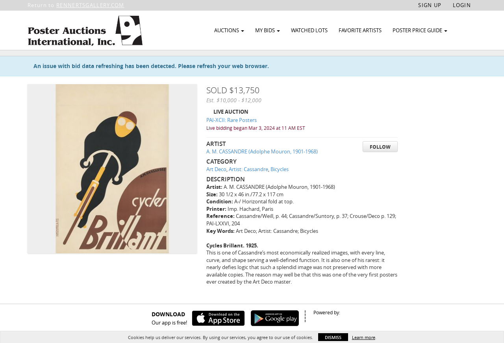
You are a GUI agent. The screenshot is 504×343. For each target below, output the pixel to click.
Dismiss (333, 337)
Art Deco (216, 187)
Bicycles (280, 187)
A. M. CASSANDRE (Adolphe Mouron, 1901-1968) (262, 169)
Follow (380, 164)
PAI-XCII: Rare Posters (231, 138)
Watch (434, 62)
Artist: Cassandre (248, 187)
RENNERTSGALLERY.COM (90, 5)
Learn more (363, 337)
